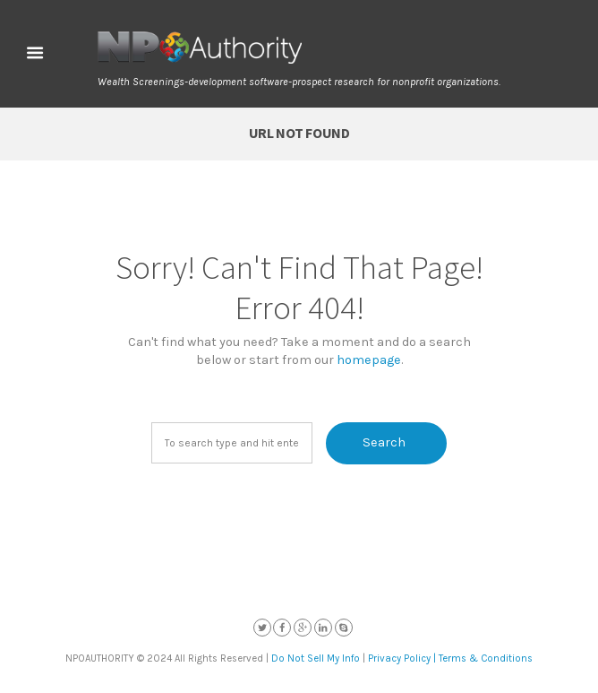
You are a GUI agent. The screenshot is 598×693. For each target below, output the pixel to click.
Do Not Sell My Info (315, 658)
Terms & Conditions (486, 658)
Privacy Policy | (402, 658)
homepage (369, 360)
